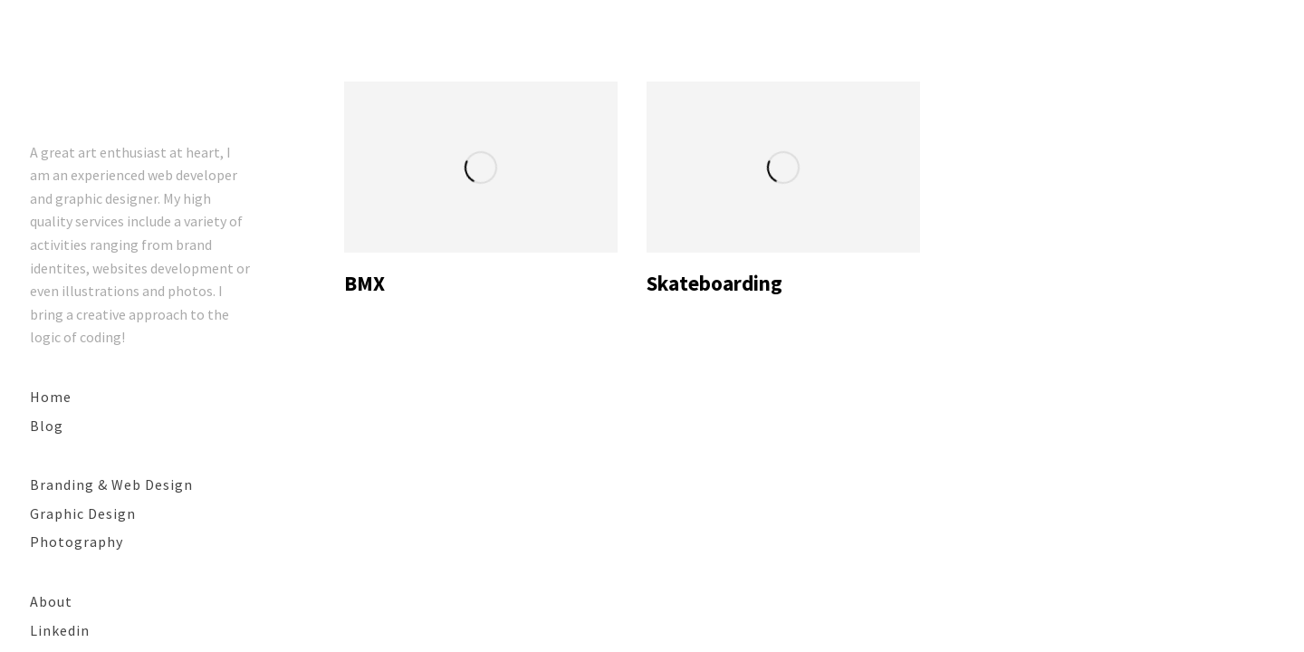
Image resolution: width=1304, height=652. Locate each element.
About (51, 601)
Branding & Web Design (111, 484)
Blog (46, 426)
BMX (364, 283)
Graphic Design (83, 513)
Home (51, 397)
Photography (76, 541)
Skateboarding (714, 283)
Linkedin (60, 630)
